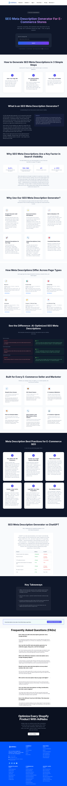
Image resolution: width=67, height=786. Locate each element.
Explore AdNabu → (33, 733)
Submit (33, 43)
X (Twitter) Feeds (11, 779)
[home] (13, 3)
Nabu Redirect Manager (46, 772)
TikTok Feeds (11, 773)
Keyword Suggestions (46, 753)
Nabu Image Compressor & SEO (47, 776)
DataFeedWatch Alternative (30, 772)
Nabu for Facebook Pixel (46, 769)
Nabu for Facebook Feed (46, 773)
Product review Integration (47, 751)
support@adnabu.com (13, 757)
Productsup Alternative (29, 782)
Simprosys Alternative (29, 770)
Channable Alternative (29, 779)
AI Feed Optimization (46, 757)
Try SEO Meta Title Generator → (54, 621)
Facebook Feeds (11, 770)
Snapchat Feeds (11, 776)
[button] (21, 2)
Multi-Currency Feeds (46, 756)
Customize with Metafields (47, 748)
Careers (27, 753)
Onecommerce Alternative (30, 776)
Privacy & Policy (28, 754)
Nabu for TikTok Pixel (46, 770)
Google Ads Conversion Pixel (47, 779)
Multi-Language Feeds (46, 754)
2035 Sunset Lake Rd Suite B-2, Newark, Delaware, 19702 (16, 759)
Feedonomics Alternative (29, 773)
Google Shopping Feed (12, 769)
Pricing (45, 2)
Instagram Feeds (11, 772)
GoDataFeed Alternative (29, 769)
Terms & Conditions (29, 750)
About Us (27, 751)
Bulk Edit (44, 750)
